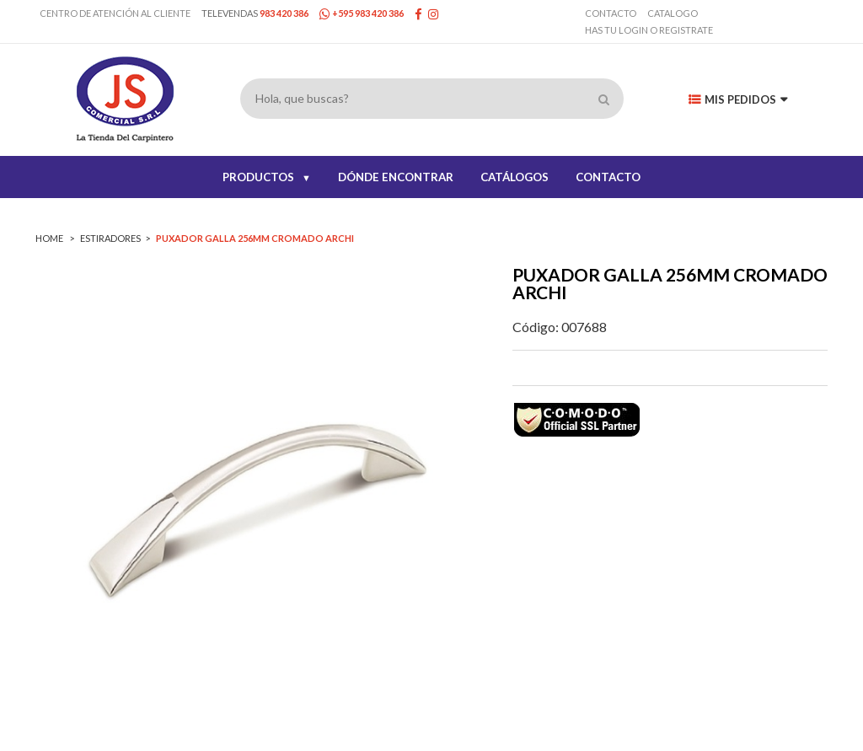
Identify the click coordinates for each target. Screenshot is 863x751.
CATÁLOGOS (514, 177)
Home (50, 238)
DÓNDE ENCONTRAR (395, 177)
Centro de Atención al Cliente (115, 13)
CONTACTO (608, 177)
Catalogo (672, 13)
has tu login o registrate (649, 29)
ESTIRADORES (110, 238)
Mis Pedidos (738, 99)
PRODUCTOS (266, 177)
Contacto (610, 13)
